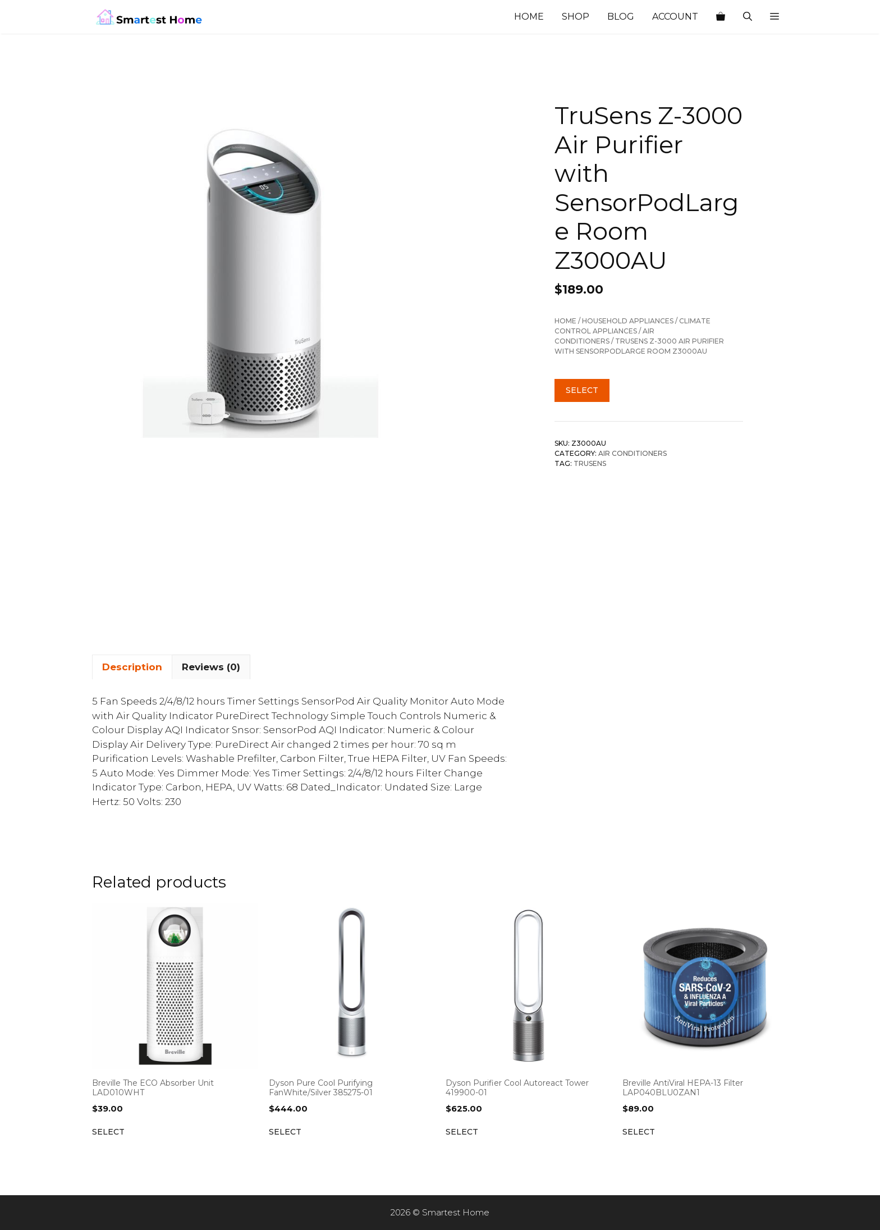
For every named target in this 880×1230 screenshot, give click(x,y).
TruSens (590, 463)
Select (582, 390)
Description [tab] (132, 667)
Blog (620, 16)
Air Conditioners (632, 453)
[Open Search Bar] (747, 17)
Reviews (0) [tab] (211, 667)
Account (675, 16)
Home (529, 16)
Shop (575, 16)
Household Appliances (627, 321)
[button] (774, 17)
